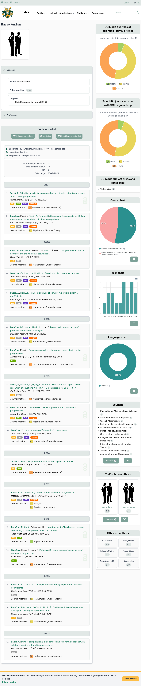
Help (4, 2)
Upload (53, 13)
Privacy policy (9, 682)
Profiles (42, 13)
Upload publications (17, 152)
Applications (66, 13)
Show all (111, 460)
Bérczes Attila (129, 507)
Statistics (83, 13)
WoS (25, 204)
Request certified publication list (23, 155)
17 (113, 189)
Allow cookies (130, 679)
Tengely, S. (44, 216)
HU (139, 3)
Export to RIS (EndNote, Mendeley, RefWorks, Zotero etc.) (36, 148)
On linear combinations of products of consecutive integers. (50, 273)
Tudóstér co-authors (23, 136)
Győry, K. (36, 384)
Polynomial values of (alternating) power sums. (44, 430)
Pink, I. (47, 250)
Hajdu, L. (24, 293)
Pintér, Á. (33, 216)
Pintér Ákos (107, 507)
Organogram (98, 13)
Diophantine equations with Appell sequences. (51, 461)
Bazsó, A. (14, 193)
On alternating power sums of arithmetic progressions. (48, 492)
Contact (15, 2)
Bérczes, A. (25, 250)
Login (126, 2)
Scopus (33, 204)
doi (12, 204)
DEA (18, 204)
